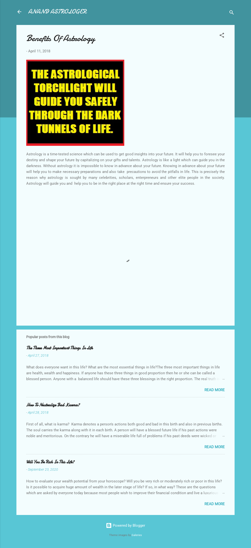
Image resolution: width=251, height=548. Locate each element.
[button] (222, 36)
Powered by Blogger (125, 525)
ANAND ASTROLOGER (57, 12)
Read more (214, 390)
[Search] (232, 13)
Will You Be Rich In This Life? (50, 462)
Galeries (137, 535)
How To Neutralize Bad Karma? (53, 405)
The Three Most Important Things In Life (59, 348)
